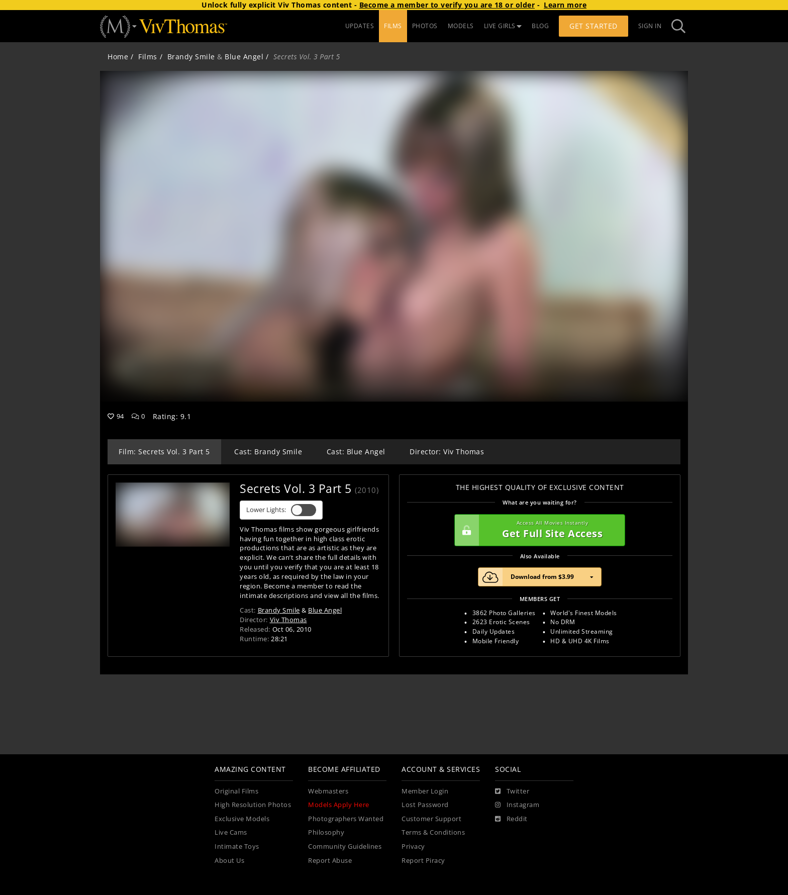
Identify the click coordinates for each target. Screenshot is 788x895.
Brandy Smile (191, 56)
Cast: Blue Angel (356, 451)
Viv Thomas (288, 619)
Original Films (236, 791)
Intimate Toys (237, 846)
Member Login (425, 791)
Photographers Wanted (345, 819)
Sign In (650, 26)
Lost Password (425, 805)
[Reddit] (511, 819)
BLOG (540, 26)
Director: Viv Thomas (447, 451)
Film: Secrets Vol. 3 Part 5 (164, 451)
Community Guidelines (344, 846)
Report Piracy (423, 860)
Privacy (413, 846)
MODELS (461, 26)
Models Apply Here (338, 805)
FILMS (393, 26)
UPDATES (359, 26)
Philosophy (326, 832)
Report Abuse (330, 860)
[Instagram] (517, 805)
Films (147, 56)
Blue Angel (244, 56)
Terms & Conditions (433, 832)
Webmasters (328, 791)
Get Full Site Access (537, 530)
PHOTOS (425, 26)
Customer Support (431, 819)
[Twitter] (512, 791)
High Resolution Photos (253, 805)
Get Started (593, 26)
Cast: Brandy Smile (268, 451)
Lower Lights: (281, 510)
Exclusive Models (242, 819)
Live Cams (231, 832)
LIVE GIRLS (503, 26)
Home (118, 56)
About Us (229, 860)
